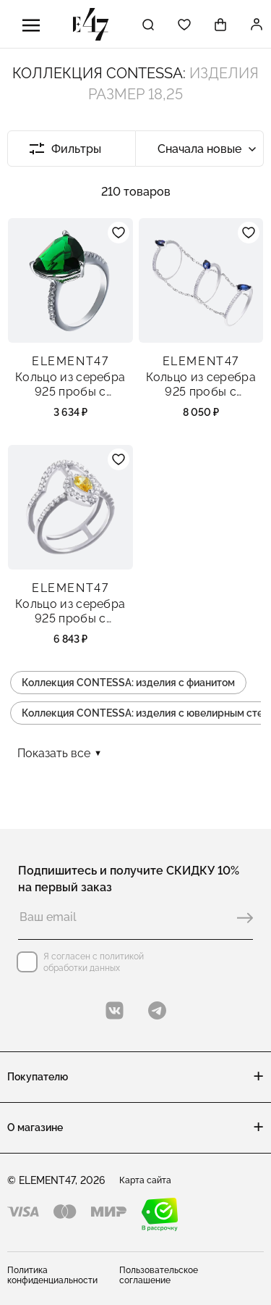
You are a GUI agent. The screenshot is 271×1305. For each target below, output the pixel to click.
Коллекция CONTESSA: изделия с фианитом (128, 682)
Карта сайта (145, 1180)
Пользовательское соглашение (158, 1275)
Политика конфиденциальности (52, 1275)
